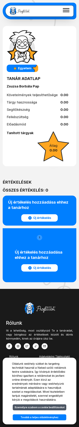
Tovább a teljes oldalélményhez (39, 417)
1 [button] (39, 237)
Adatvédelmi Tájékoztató (54, 356)
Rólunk (13, 356)
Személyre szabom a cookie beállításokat (40, 407)
